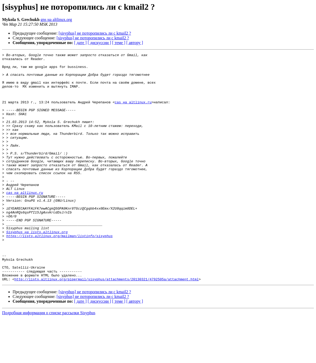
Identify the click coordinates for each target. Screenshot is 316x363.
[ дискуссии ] (99, 42)
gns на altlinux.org (56, 19)
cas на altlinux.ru (133, 112)
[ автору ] (134, 42)
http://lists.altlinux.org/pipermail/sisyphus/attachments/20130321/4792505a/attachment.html (106, 324)
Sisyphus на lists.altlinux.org (37, 268)
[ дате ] (80, 42)
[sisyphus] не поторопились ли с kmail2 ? (95, 33)
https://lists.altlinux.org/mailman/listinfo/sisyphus (59, 272)
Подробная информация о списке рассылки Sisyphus (48, 358)
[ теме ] (118, 42)
